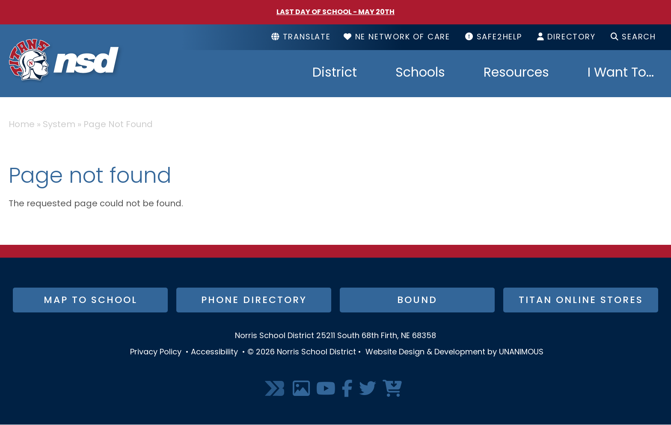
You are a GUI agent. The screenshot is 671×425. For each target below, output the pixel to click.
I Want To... (621, 73)
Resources (516, 73)
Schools (420, 73)
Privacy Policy (155, 352)
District (334, 73)
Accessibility (214, 352)
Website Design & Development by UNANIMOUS (454, 352)
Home (22, 125)
